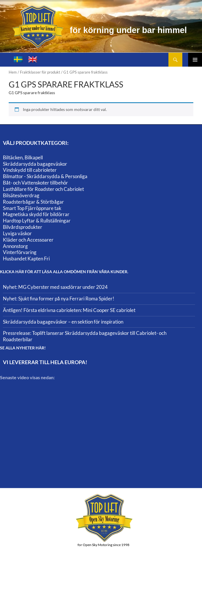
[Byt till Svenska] (18, 59)
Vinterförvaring (19, 252)
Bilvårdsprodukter (22, 227)
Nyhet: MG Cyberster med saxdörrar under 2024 (55, 287)
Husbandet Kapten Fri (26, 259)
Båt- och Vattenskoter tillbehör (35, 183)
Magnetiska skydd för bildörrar (36, 214)
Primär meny (195, 60)
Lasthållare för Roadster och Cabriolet (43, 189)
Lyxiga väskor (17, 233)
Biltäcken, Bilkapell (23, 157)
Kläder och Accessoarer (28, 240)
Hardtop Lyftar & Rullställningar (37, 221)
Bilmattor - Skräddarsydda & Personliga (45, 176)
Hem (13, 72)
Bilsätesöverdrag (21, 195)
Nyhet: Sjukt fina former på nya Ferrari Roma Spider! (58, 298)
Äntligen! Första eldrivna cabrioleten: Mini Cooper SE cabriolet (69, 310)
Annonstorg (15, 246)
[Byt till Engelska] (32, 59)
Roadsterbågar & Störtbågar (33, 202)
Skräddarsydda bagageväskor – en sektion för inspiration (63, 322)
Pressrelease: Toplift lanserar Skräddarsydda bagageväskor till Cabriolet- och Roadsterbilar (84, 336)
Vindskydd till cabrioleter (30, 170)
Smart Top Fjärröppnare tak (32, 208)
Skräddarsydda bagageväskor (35, 164)
